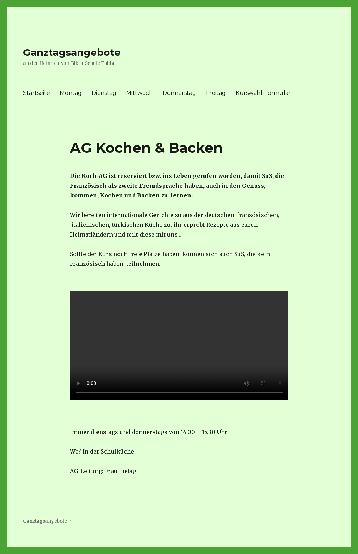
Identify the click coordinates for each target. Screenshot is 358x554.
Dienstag (104, 93)
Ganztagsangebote (72, 52)
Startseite (36, 93)
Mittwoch (139, 93)
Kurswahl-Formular (263, 93)
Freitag (216, 93)
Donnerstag (179, 93)
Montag (71, 93)
